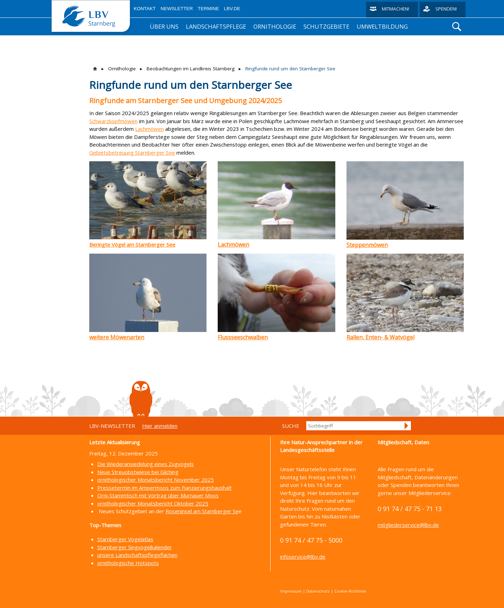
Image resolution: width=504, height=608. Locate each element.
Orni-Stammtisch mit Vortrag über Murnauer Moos (158, 495)
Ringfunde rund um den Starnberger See (290, 68)
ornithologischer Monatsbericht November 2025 (155, 479)
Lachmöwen (149, 128)
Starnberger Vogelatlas (125, 539)
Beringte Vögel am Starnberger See (132, 244)
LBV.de (232, 8)
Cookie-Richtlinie (350, 591)
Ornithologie (274, 26)
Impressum (291, 591)
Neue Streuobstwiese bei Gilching (137, 471)
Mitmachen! (395, 9)
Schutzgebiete (326, 26)
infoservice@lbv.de (303, 556)
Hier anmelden (159, 425)
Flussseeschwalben (243, 337)
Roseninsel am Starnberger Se (202, 511)
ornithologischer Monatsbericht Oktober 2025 (152, 503)
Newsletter (177, 8)
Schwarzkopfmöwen (113, 121)
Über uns (164, 26)
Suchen (406, 425)
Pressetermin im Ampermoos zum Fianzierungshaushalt (164, 487)
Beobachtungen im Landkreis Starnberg (190, 68)
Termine (208, 8)
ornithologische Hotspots (128, 562)
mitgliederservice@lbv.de (408, 524)
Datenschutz (318, 591)
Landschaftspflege (216, 26)
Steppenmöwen (367, 245)
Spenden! (446, 9)
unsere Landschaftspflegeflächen (137, 554)
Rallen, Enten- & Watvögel (380, 337)
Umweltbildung (382, 26)
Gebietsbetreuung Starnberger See (132, 152)
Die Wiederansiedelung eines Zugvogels (145, 463)
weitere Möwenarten (116, 337)
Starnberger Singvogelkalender (134, 547)
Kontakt (145, 8)
